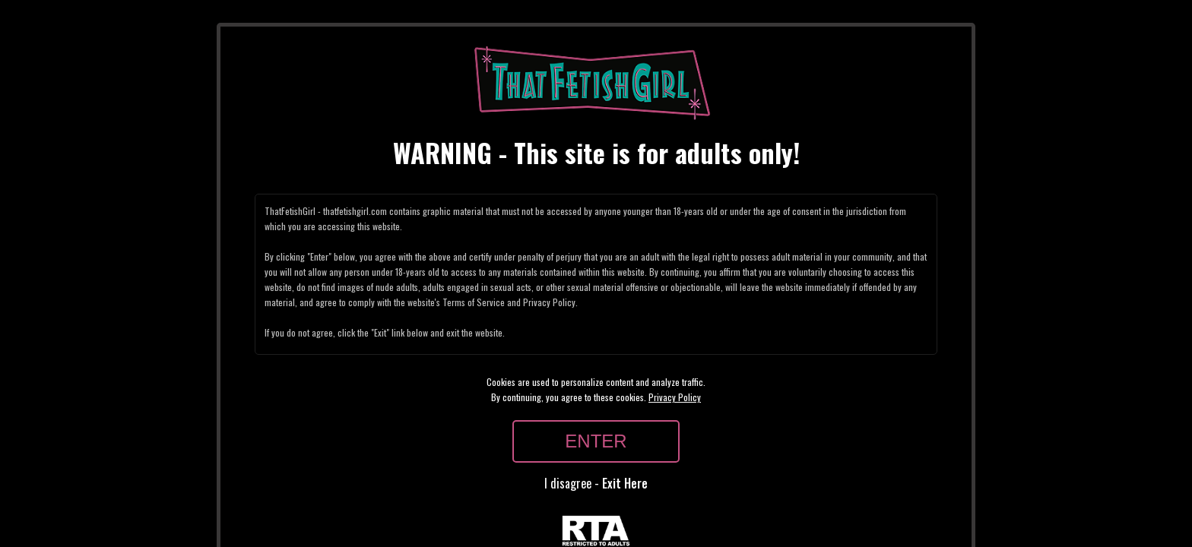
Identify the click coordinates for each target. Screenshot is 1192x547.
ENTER (595, 441)
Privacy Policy (674, 396)
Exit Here (625, 483)
